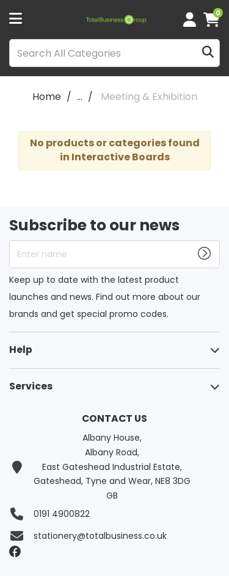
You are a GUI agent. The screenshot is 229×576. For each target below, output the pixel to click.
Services (31, 386)
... (79, 97)
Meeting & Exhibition (149, 97)
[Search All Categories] (114, 53)
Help (20, 350)
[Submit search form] (208, 53)
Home (46, 97)
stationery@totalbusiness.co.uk (100, 536)
